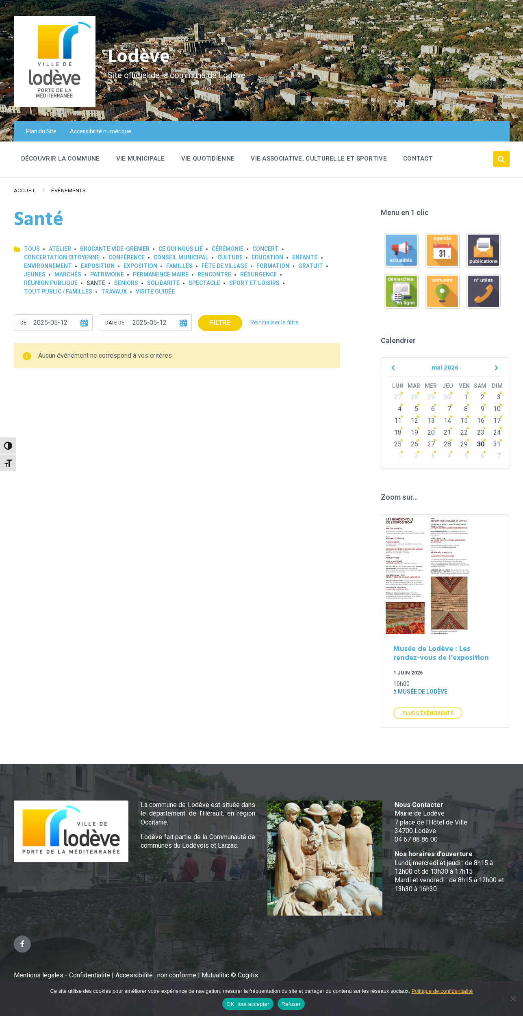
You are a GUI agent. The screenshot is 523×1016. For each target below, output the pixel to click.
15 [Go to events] (464, 420)
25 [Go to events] (397, 444)
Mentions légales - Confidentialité (62, 975)
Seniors (126, 283)
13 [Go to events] (431, 420)
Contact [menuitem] (418, 158)
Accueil (25, 190)
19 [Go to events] (414, 432)
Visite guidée (155, 291)
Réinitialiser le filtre (274, 322)
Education (267, 257)
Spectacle (204, 283)
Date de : (116, 323)
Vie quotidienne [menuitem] (208, 158)
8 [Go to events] (466, 409)
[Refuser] (513, 998)
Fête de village (224, 266)
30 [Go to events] (447, 397)
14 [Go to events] (447, 420)
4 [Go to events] (399, 409)
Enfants (305, 257)
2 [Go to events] (482, 397)
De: (24, 323)
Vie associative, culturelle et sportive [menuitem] (319, 158)
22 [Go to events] (464, 432)
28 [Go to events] (414, 397)
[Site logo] (54, 105)
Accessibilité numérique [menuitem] (100, 131)
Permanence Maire (161, 274)
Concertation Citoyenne (62, 257)
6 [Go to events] (433, 409)
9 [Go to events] (482, 409)
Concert (265, 249)
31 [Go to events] (497, 444)
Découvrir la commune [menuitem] (60, 158)
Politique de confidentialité (442, 991)
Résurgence (258, 274)
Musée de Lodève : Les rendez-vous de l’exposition (441, 653)
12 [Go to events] (414, 420)
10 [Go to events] (497, 409)
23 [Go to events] (480, 432)
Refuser (291, 1004)
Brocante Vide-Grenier (115, 249)
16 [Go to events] (480, 420)
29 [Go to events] (431, 397)
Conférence (127, 257)
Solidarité (163, 283)
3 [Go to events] (499, 397)
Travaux (114, 291)
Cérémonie (227, 249)
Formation (272, 266)
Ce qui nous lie (180, 249)
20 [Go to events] (431, 432)
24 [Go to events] (497, 432)
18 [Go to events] (397, 432)
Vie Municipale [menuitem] (140, 158)
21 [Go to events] (447, 432)
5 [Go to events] (416, 409)
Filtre (220, 322)
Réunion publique (51, 283)
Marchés (67, 274)
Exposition (98, 266)
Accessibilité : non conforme (156, 975)
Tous (32, 249)
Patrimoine (107, 274)
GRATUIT (310, 266)
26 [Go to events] (414, 444)
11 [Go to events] (397, 420)
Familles (179, 266)
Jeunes (35, 274)
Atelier (60, 249)
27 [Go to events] (397, 397)
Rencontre (214, 274)
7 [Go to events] (449, 409)
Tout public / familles (58, 291)
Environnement (48, 266)
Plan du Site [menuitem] (41, 131)
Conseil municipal (181, 257)
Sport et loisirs (254, 283)
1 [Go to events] (466, 397)
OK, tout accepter (247, 1004)
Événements (68, 190)
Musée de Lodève (422, 691)
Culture (230, 257)
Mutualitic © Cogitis (230, 975)
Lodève (140, 57)
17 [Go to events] (497, 420)
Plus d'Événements (428, 713)
